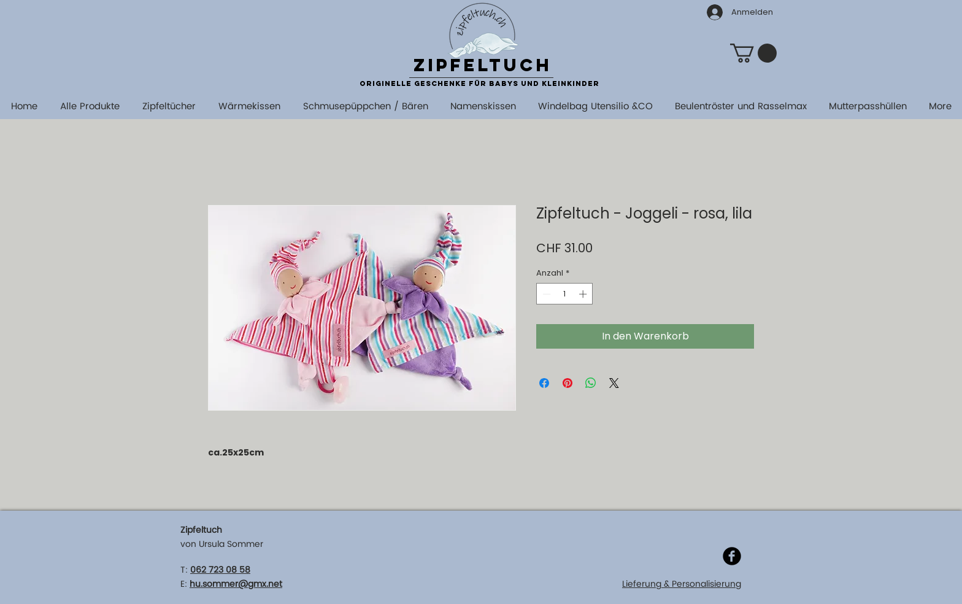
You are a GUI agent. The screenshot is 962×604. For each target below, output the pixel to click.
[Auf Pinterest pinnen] (567, 383)
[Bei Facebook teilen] (544, 383)
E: (183, 584)
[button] (753, 53)
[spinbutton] (565, 294)
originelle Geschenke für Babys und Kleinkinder (479, 83)
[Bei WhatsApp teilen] (590, 383)
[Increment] (584, 294)
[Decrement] (545, 294)
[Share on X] (614, 383)
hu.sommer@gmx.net (236, 584)
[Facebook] (732, 556)
